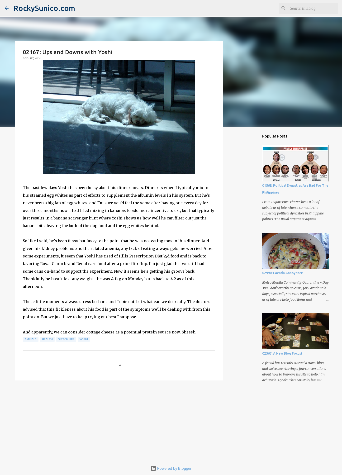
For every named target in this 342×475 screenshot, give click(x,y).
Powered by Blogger (171, 468)
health (47, 339)
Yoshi (84, 339)
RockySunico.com (44, 8)
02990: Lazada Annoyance (282, 273)
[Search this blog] (313, 8)
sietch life (66, 339)
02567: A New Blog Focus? (282, 353)
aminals (31, 339)
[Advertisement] (119, 421)
